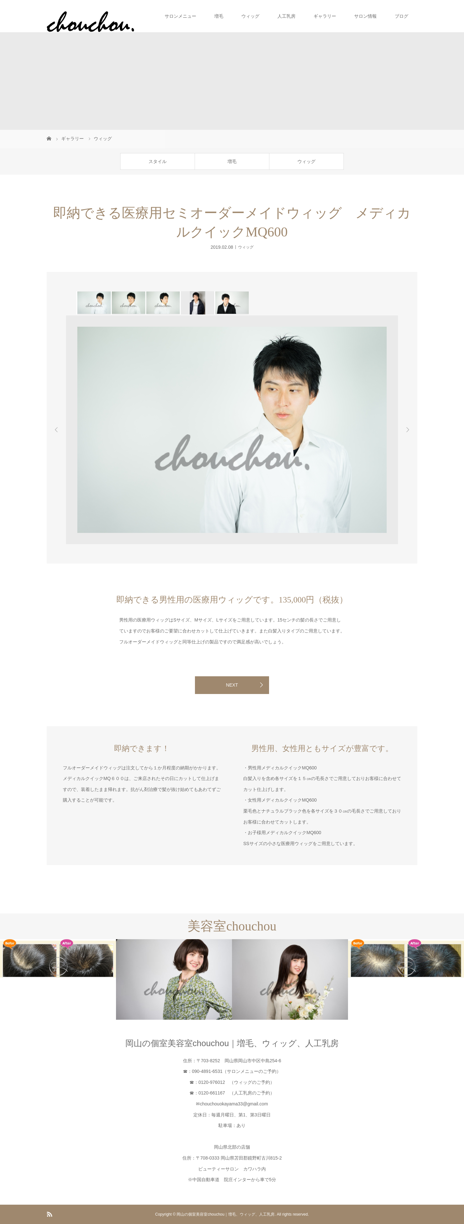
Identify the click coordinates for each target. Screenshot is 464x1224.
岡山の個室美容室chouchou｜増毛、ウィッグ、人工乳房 (232, 1043)
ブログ (401, 16)
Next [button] (407, 430)
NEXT (232, 685)
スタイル (158, 161)
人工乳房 (286, 16)
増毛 (218, 16)
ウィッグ (250, 16)
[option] (93, 302)
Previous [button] (56, 430)
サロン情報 (365, 16)
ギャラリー (325, 16)
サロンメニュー (180, 16)
